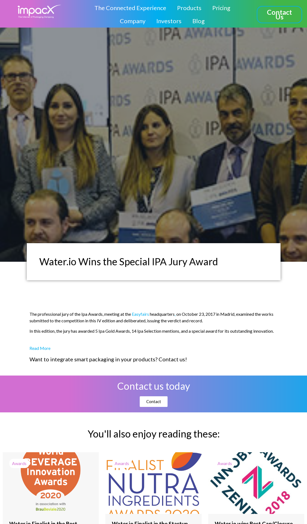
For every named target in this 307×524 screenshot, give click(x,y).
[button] (279, 14)
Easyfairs (140, 314)
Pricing (221, 7)
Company (132, 21)
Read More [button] (39, 348)
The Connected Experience (130, 7)
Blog (198, 21)
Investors (168, 21)
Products (189, 7)
